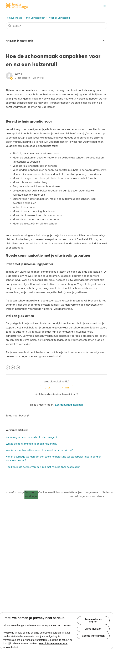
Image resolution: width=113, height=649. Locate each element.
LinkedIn (18, 367)
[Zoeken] (56, 25)
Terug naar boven (18, 415)
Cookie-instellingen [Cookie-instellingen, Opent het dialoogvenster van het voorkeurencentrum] (93, 635)
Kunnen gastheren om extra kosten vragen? (31, 437)
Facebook (8, 367)
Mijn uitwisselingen (35, 17)
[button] (105, 6)
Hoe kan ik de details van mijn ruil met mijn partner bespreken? (43, 467)
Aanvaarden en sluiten (93, 620)
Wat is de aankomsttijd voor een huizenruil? (31, 443)
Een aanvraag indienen (69, 404)
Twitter (13, 367)
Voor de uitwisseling (59, 17)
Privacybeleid (62, 492)
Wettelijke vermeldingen (78, 494)
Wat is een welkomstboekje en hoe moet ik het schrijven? (39, 450)
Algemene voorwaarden (94, 494)
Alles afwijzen (93, 628)
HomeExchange (14, 17)
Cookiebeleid (46, 492)
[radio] (47, 387)
